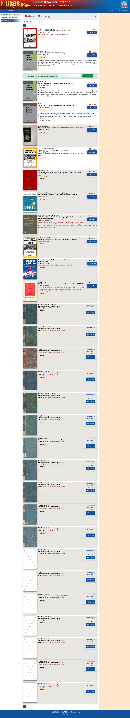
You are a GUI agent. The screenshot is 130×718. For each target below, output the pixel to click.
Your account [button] (122, 11)
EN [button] (45, 2)
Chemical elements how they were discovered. (53, 150)
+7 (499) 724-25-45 (64, 2)
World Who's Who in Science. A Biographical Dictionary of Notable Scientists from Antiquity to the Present (59, 173)
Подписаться (88, 76)
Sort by (26, 21)
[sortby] (35, 21)
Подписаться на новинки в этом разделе (42, 76)
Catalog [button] (9, 10)
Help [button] (110, 10)
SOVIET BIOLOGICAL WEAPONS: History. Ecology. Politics (57, 105)
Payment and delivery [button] (66, 5)
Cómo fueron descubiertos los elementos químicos (54, 30)
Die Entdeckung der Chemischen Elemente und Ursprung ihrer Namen (61, 127)
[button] (47, 2)
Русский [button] (38, 2)
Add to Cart (92, 32)
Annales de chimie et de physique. (51, 462)
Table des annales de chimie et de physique (52, 440)
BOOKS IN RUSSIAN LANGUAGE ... (9, 17)
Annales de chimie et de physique (49, 306)
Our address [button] (53, 5)
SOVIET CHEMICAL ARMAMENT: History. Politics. (56, 83)
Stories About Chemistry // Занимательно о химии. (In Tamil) (58, 194)
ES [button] (42, 2)
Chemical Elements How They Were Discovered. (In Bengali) (57, 239)
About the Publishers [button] (40, 5)
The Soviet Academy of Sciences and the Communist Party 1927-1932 (60, 284)
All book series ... (7, 20)
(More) (49, 65)
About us (65, 714)
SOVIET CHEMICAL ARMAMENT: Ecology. (53, 53)
